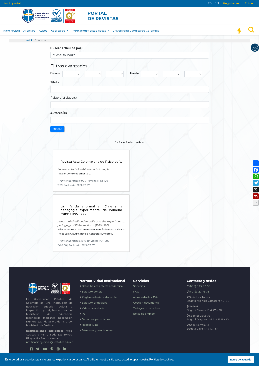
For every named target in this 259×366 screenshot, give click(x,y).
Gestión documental (146, 302)
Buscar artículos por (65, 48)
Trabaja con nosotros (146, 308)
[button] (255, 48)
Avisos (43, 30)
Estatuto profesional (95, 302)
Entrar (249, 3)
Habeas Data (90, 324)
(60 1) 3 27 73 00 (199, 286)
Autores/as (58, 113)
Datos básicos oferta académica (102, 286)
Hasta (134, 73)
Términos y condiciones (97, 330)
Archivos (29, 30)
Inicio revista (11, 30)
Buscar (57, 129)
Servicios (139, 286)
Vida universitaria (93, 308)
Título (54, 82)
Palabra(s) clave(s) (63, 97)
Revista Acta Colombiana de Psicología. (91, 161)
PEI (84, 313)
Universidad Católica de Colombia (135, 30)
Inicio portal (12, 3)
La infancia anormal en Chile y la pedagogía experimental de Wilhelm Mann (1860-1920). (91, 210)
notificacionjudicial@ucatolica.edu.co (49, 342)
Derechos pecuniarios (96, 319)
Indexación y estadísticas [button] (89, 30)
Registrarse (231, 3)
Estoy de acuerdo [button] (241, 359)
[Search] (203, 30)
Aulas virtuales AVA (145, 297)
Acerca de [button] (58, 30)
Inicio (29, 40)
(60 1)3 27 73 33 (198, 291)
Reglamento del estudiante (99, 297)
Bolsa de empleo (144, 313)
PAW (136, 291)
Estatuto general (92, 291)
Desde (55, 73)
